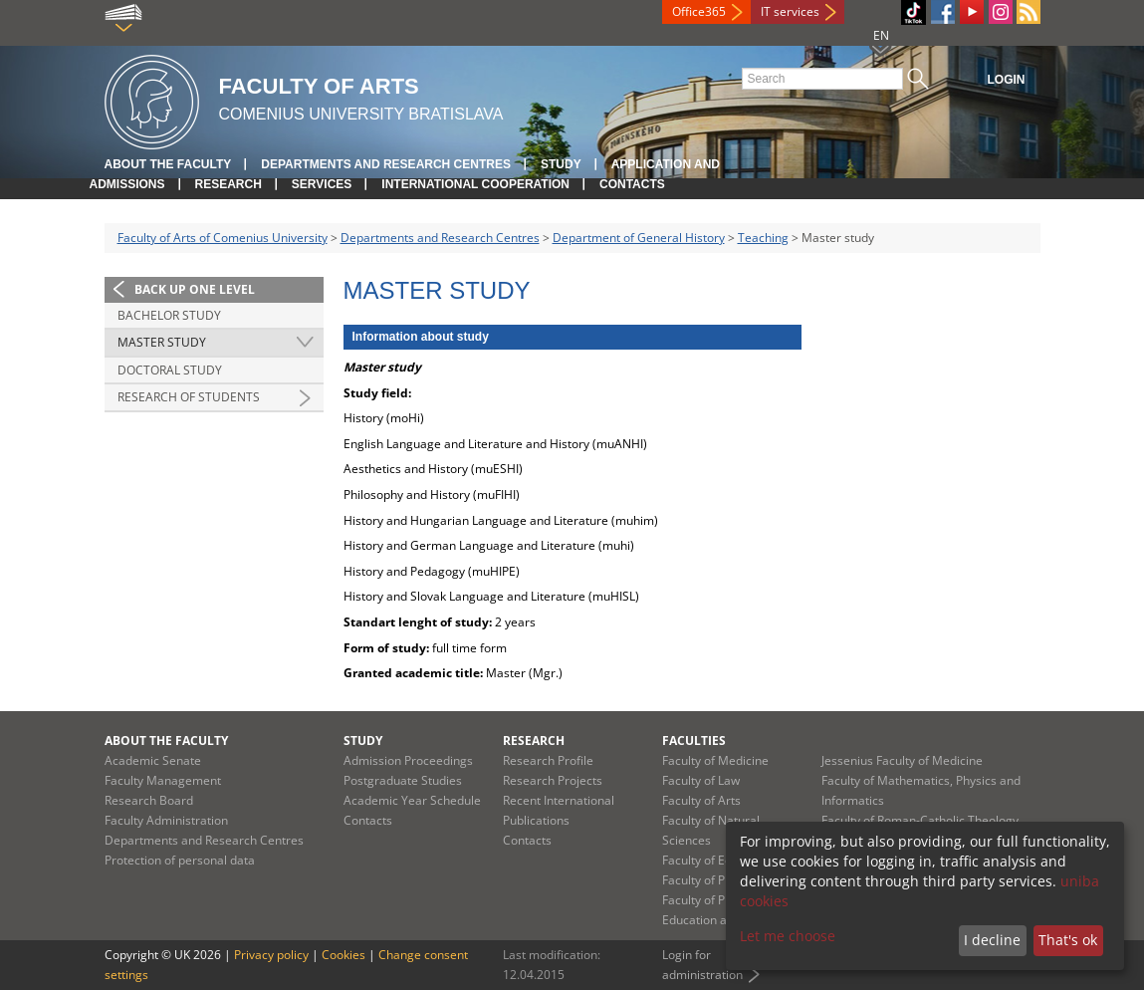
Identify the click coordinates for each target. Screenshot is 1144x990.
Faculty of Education (717, 860)
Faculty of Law (701, 780)
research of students (188, 396)
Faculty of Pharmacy (718, 879)
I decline (992, 939)
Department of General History (639, 237)
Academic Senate (153, 760)
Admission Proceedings (408, 760)
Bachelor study (169, 315)
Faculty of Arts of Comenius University (222, 237)
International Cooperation (475, 184)
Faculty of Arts (701, 800)
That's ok (1067, 939)
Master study (161, 342)
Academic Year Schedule (412, 800)
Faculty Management (163, 780)
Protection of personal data (180, 860)
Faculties (694, 740)
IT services (790, 11)
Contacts (632, 184)
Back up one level (194, 289)
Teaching (763, 237)
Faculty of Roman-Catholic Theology (920, 820)
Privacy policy (271, 954)
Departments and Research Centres (386, 164)
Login (1007, 80)
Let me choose (787, 935)
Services (321, 184)
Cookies (343, 954)
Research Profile (548, 760)
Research (228, 184)
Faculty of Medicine (715, 760)
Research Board (149, 800)
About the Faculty (168, 164)
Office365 (699, 11)
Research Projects (552, 780)
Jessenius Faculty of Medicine (902, 760)
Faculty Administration (166, 820)
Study (561, 164)
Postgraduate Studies (402, 780)
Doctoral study (169, 370)
